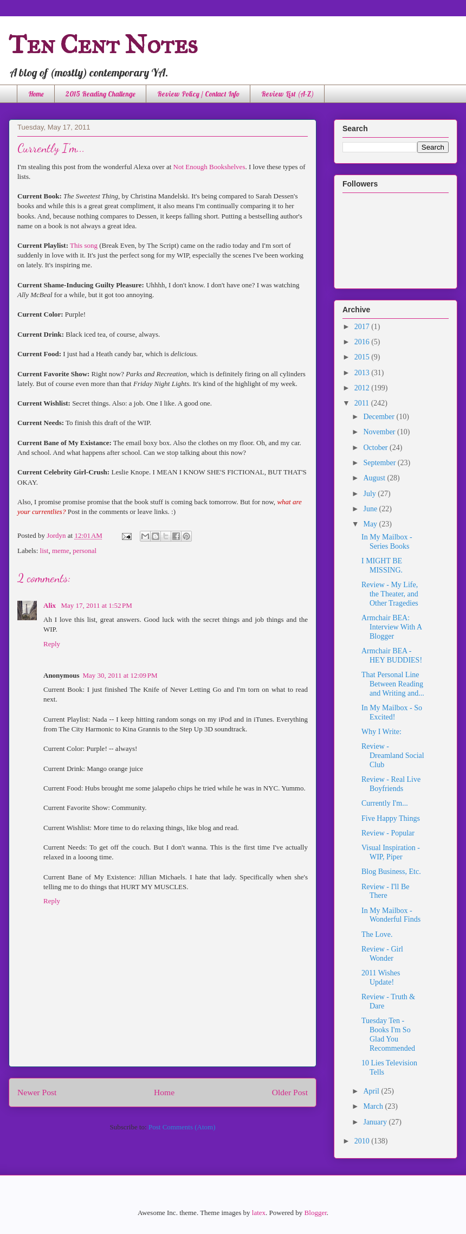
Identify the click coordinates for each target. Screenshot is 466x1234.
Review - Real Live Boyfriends (390, 784)
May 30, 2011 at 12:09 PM (119, 675)
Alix (50, 605)
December (379, 417)
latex (259, 1213)
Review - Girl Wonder (382, 953)
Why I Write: (381, 732)
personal (84, 551)
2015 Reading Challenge (100, 93)
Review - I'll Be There (385, 891)
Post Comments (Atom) (182, 1127)
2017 (363, 327)
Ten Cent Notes (103, 44)
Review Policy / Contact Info (198, 93)
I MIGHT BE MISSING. (382, 565)
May (371, 524)
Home (36, 93)
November (380, 432)
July (370, 494)
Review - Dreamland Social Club (392, 755)
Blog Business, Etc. (391, 871)
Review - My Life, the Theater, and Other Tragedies (389, 594)
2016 (363, 342)
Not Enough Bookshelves (209, 167)
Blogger (316, 1213)
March (374, 1106)
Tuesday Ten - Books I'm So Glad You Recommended (388, 1034)
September (380, 463)
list (44, 551)
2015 (363, 357)
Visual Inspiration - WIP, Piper (390, 852)
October (376, 448)
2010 (363, 1141)
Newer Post (36, 1092)
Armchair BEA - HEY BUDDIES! (391, 655)
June (371, 509)
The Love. (377, 934)
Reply (51, 644)
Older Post (290, 1092)
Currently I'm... (384, 803)
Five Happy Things (390, 818)
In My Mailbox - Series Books (386, 541)
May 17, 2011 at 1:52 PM (96, 605)
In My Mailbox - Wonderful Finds (390, 915)
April (372, 1091)
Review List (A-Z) (287, 93)
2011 (362, 403)
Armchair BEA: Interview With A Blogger (391, 627)
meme (60, 551)
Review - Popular (388, 833)
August (375, 478)
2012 (363, 388)
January (376, 1122)
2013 (363, 373)
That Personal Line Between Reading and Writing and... (392, 684)
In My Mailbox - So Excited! (391, 712)
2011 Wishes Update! (380, 977)
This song (84, 245)
